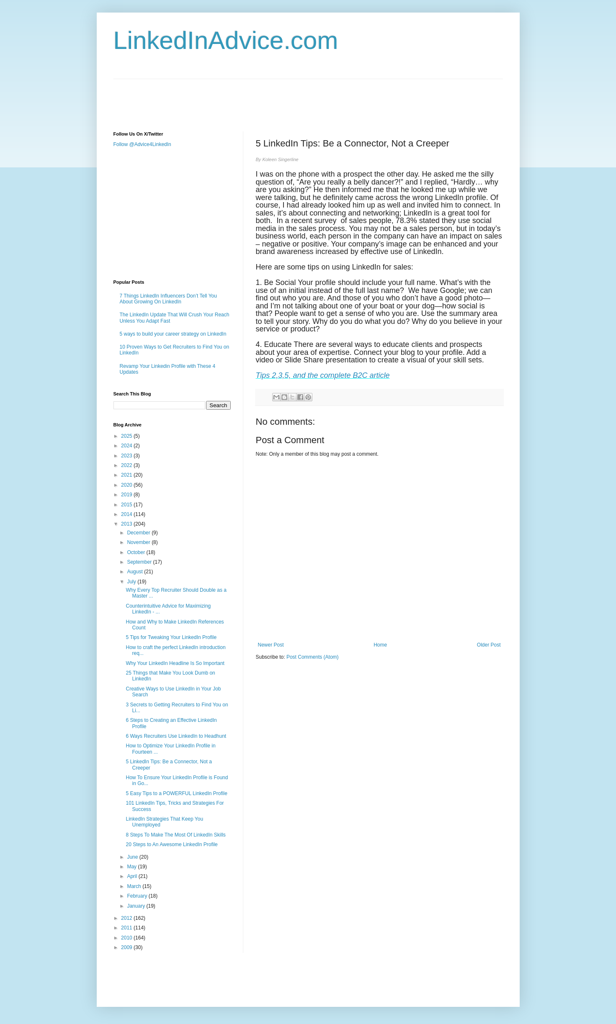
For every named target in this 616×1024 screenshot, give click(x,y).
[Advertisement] (265, 98)
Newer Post (271, 645)
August (135, 572)
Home (380, 645)
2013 (127, 524)
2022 (127, 465)
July (132, 582)
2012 (127, 918)
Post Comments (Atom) (312, 657)
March (134, 886)
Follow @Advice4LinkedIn (142, 144)
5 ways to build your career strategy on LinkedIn (173, 334)
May (132, 867)
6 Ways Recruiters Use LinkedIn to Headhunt (176, 736)
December (139, 533)
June (133, 857)
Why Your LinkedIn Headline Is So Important (175, 663)
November (139, 542)
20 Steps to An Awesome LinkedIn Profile (171, 844)
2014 (127, 514)
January (136, 906)
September (140, 562)
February (137, 896)
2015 (127, 505)
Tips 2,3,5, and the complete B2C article (323, 375)
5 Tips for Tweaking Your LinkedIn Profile (171, 637)
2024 (127, 446)
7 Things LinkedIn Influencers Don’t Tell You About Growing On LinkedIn (168, 299)
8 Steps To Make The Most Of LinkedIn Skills (175, 835)
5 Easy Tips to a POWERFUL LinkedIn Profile (176, 793)
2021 (127, 475)
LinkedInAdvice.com (225, 40)
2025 (127, 436)
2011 (127, 928)
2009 (127, 947)
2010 (127, 938)
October (136, 552)
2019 (127, 495)
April (132, 876)
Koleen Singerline (280, 159)
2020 (127, 485)
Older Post (489, 645)
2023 (127, 456)
